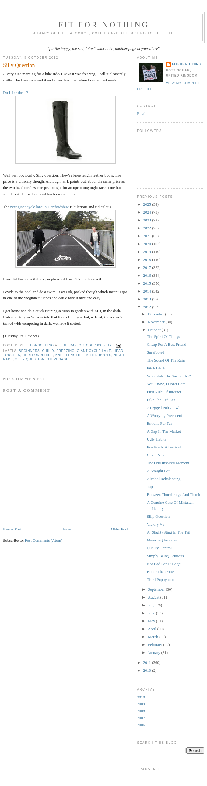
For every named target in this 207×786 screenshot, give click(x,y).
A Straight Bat (158, 471)
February (155, 644)
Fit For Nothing (103, 24)
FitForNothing (186, 64)
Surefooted (155, 352)
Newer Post (12, 529)
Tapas (151, 486)
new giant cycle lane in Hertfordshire (39, 206)
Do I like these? (15, 92)
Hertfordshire (38, 355)
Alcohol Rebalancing (163, 478)
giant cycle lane (94, 350)
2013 (147, 299)
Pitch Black (156, 368)
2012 (147, 307)
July (152, 605)
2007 (141, 718)
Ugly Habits (156, 439)
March (153, 636)
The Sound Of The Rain (166, 360)
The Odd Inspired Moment (168, 463)
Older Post (119, 529)
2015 (147, 283)
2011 (147, 662)
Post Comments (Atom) (44, 540)
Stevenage (57, 359)
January (154, 652)
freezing (66, 350)
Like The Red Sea (161, 399)
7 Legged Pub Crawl (163, 407)
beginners (29, 350)
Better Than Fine (160, 571)
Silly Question (158, 516)
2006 (141, 725)
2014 (147, 291)
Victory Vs (155, 524)
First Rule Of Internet (164, 392)
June (152, 613)
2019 (147, 251)
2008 (141, 711)
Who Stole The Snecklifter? (169, 376)
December (156, 314)
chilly (48, 350)
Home (66, 529)
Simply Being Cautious (165, 556)
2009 (141, 704)
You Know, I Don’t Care (166, 384)
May (152, 621)
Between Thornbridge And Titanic (174, 494)
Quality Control (159, 548)
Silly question (30, 359)
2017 (147, 267)
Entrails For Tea (159, 423)
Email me (144, 113)
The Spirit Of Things (163, 336)
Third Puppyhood (160, 579)
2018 (147, 259)
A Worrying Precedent (164, 415)
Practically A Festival (164, 447)
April (152, 628)
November (157, 322)
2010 (147, 670)
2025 (147, 204)
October (155, 330)
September (157, 589)
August (154, 597)
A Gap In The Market (164, 431)
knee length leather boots (83, 355)
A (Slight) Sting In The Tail (168, 532)
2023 (147, 220)
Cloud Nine (156, 455)
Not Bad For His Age (164, 563)
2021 (147, 236)
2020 (147, 244)
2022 (147, 228)
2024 (147, 212)
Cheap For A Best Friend (166, 344)
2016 (147, 275)
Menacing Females (162, 540)
